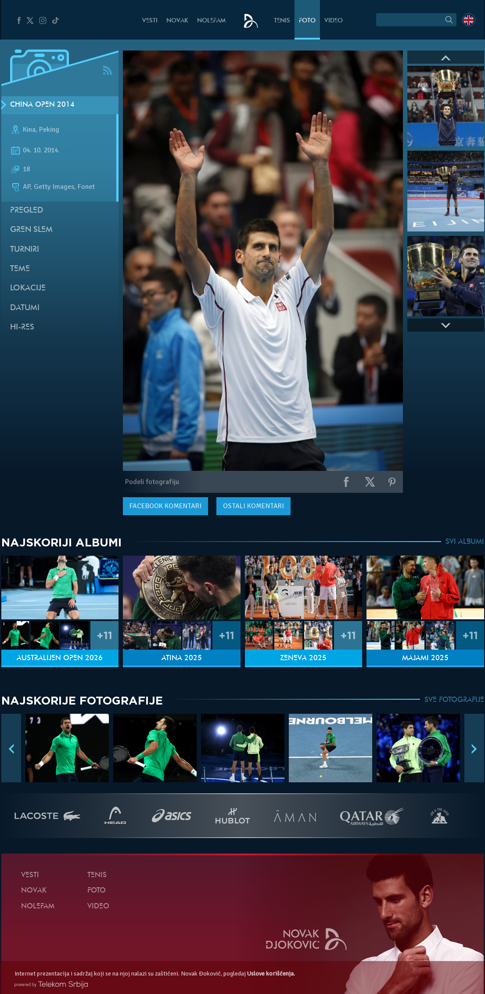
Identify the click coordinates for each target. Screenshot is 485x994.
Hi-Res (22, 327)
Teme (20, 269)
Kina (29, 129)
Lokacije (28, 288)
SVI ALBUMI (464, 542)
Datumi (25, 308)
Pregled (26, 210)
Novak (177, 21)
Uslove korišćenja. (271, 973)
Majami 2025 (425, 658)
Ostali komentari (253, 506)
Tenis (282, 21)
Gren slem (31, 230)
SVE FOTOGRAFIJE (454, 700)
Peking (49, 129)
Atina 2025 (182, 658)
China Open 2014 (42, 104)
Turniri (24, 250)
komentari (165, 506)
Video (333, 21)
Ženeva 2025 (303, 658)
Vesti (150, 21)
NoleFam (211, 21)
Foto (307, 21)
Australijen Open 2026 (60, 658)
